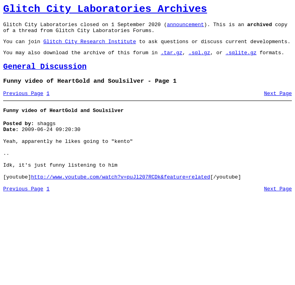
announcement (185, 27)
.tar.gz (172, 59)
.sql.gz (199, 59)
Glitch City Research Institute (89, 47)
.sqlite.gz (241, 59)
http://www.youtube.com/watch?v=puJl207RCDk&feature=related (120, 199)
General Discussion (45, 75)
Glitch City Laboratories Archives (105, 10)
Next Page (278, 104)
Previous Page (23, 104)
